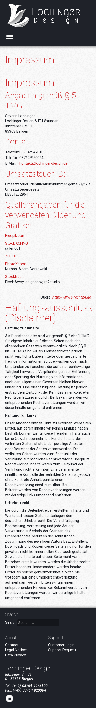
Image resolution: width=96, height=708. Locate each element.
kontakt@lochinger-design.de (43, 163)
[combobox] (38, 622)
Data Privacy (15, 655)
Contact (11, 645)
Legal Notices (16, 650)
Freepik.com (15, 236)
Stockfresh (14, 277)
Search (11, 622)
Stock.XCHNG (16, 243)
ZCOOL (11, 256)
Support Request (62, 650)
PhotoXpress (16, 264)
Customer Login (61, 645)
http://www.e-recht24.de (71, 297)
